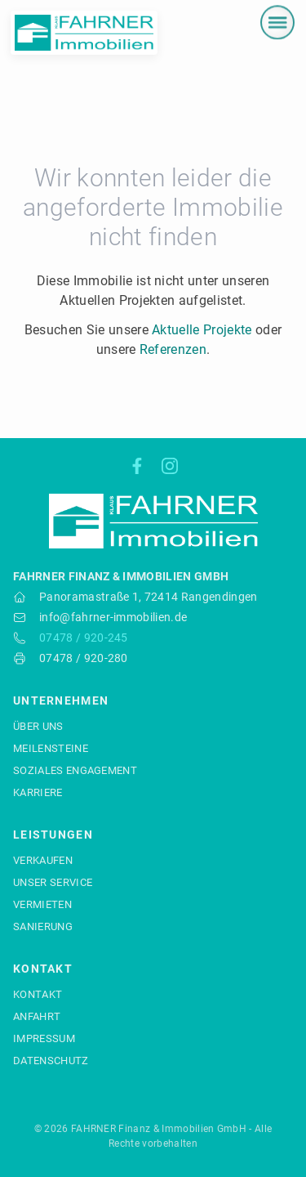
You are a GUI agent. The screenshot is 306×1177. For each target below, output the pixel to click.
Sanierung (43, 926)
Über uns (38, 726)
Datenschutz (51, 1060)
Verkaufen (43, 860)
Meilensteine (50, 748)
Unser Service (52, 882)
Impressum (44, 1038)
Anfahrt (36, 1016)
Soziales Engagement (75, 770)
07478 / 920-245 (83, 637)
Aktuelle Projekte (201, 330)
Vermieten (42, 904)
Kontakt (37, 994)
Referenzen (173, 349)
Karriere (38, 792)
